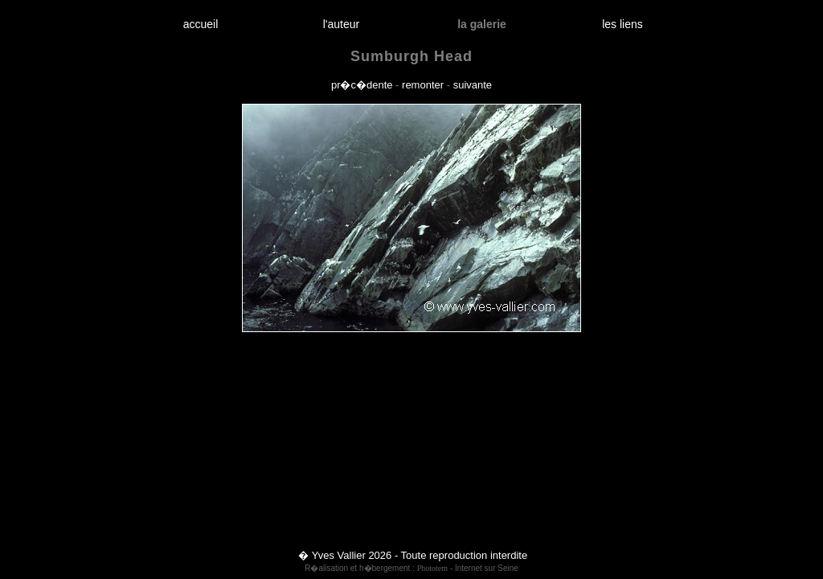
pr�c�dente (362, 85)
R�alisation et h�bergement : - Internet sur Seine (411, 568)
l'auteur (341, 24)
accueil (200, 24)
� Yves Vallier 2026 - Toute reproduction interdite (412, 555)
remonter (423, 85)
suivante (472, 85)
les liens (623, 24)
